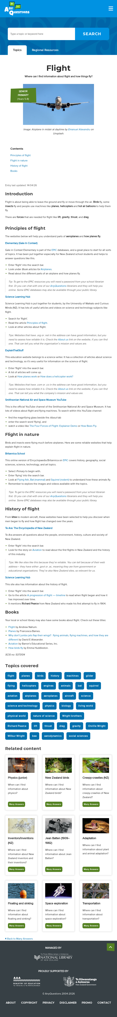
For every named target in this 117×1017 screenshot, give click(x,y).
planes (26, 675)
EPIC (54, 250)
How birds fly (15, 648)
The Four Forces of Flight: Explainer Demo (53, 426)
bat (80, 685)
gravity (76, 726)
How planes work (27, 376)
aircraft (69, 696)
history (55, 675)
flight (11, 675)
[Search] (92, 34)
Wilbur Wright (16, 736)
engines (49, 685)
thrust (48, 726)
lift (35, 726)
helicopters (29, 685)
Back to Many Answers (19, 938)
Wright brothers (72, 716)
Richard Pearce (17, 726)
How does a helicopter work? (56, 376)
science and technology (23, 705)
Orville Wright (96, 726)
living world (85, 705)
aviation (13, 696)
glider (89, 675)
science (86, 696)
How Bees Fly (88, 426)
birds (40, 675)
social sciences (78, 736)
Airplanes (46, 269)
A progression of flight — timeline (46, 595)
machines (72, 675)
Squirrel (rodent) (60, 479)
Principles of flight (20, 155)
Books (13, 171)
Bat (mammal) (37, 479)
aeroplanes (51, 696)
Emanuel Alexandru (79, 129)
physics (49, 705)
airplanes (30, 696)
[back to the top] (111, 947)
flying (11, 685)
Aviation (37, 550)
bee (34, 736)
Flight (11, 627)
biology (66, 705)
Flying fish (23, 479)
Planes (12, 631)
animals (65, 685)
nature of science (44, 716)
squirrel (94, 685)
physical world (17, 716)
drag (62, 726)
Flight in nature (19, 160)
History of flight (19, 165)
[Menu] (111, 8)
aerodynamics (53, 736)
